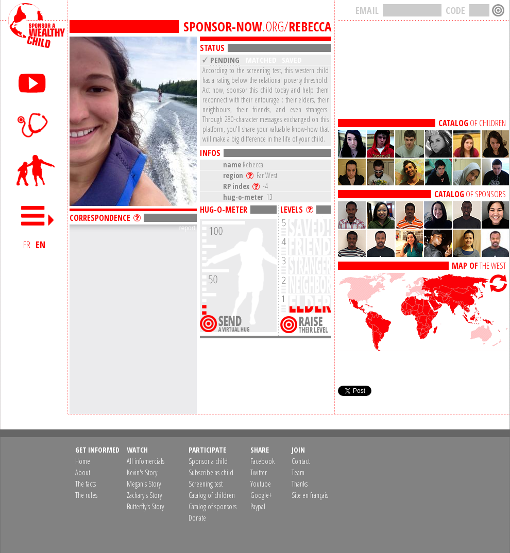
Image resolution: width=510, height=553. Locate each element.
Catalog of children (212, 495)
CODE (455, 10)
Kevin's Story (142, 472)
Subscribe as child (211, 472)
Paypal (257, 506)
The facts (85, 484)
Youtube (260, 484)
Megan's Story (144, 484)
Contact (301, 461)
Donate (197, 518)
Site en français (310, 495)
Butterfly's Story (145, 506)
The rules (86, 495)
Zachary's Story (144, 495)
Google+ (260, 495)
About (82, 472)
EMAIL (367, 10)
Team (298, 472)
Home (82, 461)
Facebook (262, 461)
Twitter (258, 472)
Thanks (300, 484)
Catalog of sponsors (212, 506)
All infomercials (145, 461)
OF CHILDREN (472, 123)
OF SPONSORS (470, 194)
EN (40, 244)
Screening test (206, 484)
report (187, 228)
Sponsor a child (208, 461)
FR (26, 244)
